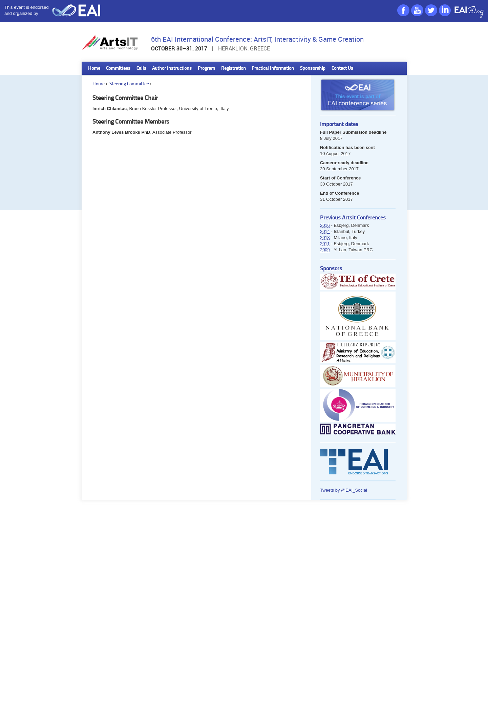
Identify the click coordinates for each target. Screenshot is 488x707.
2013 (325, 237)
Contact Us (342, 68)
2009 (325, 249)
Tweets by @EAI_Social (343, 490)
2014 (325, 231)
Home (94, 68)
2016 (325, 225)
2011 (325, 243)
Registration (233, 68)
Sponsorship (312, 68)
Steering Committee (129, 84)
